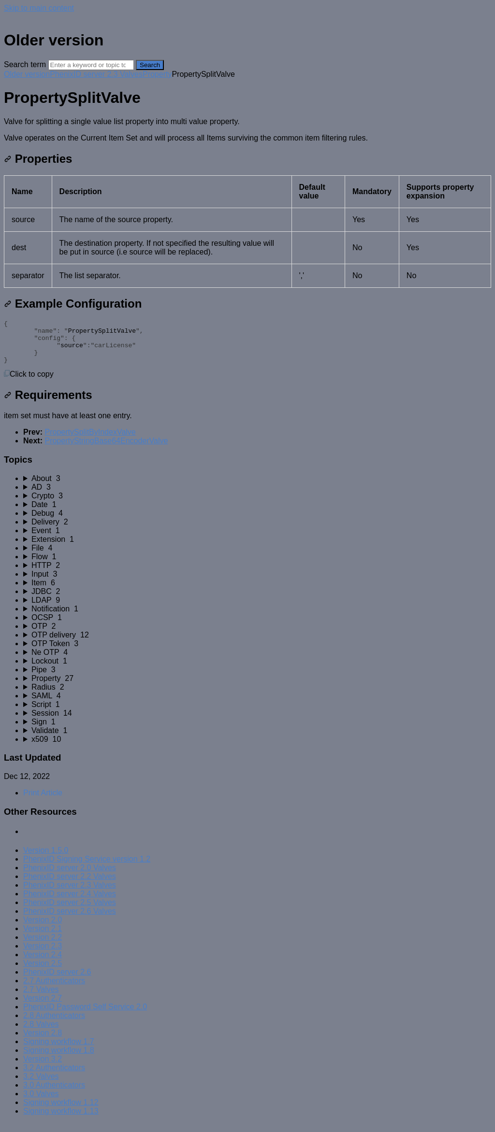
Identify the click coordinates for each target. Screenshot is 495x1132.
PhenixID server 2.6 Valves (69, 920)
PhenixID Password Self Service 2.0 (85, 1015)
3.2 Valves (41, 1085)
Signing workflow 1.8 (58, 1059)
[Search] (91, 65)
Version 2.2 (42, 946)
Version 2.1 (42, 937)
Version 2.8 (42, 1041)
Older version (27, 74)
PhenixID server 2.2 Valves (69, 885)
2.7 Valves (41, 998)
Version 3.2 (42, 1067)
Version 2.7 (42, 1007)
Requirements (48, 403)
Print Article (42, 801)
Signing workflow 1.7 (58, 1050)
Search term (25, 64)
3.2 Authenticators (54, 1076)
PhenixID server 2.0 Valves (69, 876)
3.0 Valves (41, 1102)
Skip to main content (39, 8)
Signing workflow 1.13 (61, 1120)
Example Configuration (73, 303)
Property (157, 74)
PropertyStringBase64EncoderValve (106, 449)
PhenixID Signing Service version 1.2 (86, 867)
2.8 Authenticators (54, 1024)
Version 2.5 (42, 972)
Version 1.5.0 (45, 859)
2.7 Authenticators (54, 989)
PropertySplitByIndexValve (89, 441)
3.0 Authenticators (54, 1094)
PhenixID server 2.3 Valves (96, 74)
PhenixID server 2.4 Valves (69, 902)
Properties (38, 158)
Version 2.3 (42, 954)
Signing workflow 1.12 (61, 1111)
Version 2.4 (42, 963)
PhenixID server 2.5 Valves (69, 911)
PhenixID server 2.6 (57, 980)
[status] (247, 129)
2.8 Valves (41, 1033)
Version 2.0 (42, 928)
